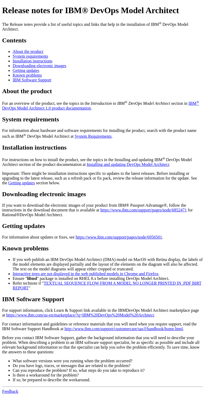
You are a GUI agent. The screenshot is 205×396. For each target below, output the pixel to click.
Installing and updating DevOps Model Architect (128, 164)
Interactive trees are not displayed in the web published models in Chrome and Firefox (85, 273)
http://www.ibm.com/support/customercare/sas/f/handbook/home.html (124, 328)
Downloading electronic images (39, 65)
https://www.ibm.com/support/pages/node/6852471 (143, 210)
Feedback (10, 391)
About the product (28, 51)
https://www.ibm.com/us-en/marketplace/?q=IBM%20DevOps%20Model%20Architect (80, 315)
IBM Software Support (32, 80)
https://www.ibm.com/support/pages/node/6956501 (119, 237)
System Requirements (93, 136)
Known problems (27, 75)
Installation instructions (32, 61)
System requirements (30, 56)
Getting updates (26, 70)
